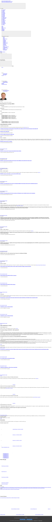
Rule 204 (25, 127)
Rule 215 (39, 172)
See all (1, 136)
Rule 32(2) (37, 378)
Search (1, 52)
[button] (27, 70)
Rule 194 (17, 328)
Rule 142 (9, 296)
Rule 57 (20, 205)
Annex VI (22, 205)
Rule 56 (17, 205)
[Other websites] (16, 34)
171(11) (28, 127)
